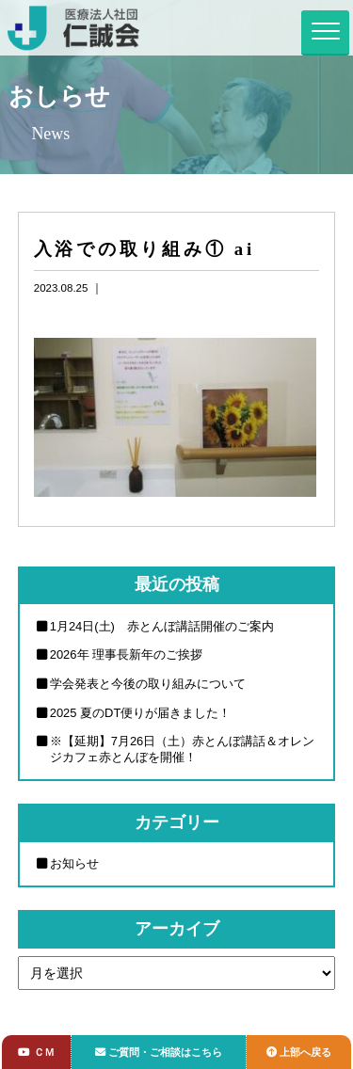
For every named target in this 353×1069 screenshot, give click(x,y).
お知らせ (74, 863)
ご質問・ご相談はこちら (158, 1052)
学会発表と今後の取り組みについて (148, 684)
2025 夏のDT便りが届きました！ (141, 713)
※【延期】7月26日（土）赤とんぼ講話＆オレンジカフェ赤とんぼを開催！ (182, 749)
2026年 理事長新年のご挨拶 (126, 654)
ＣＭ (36, 1052)
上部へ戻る (298, 1052)
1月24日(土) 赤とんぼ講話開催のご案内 (162, 626)
